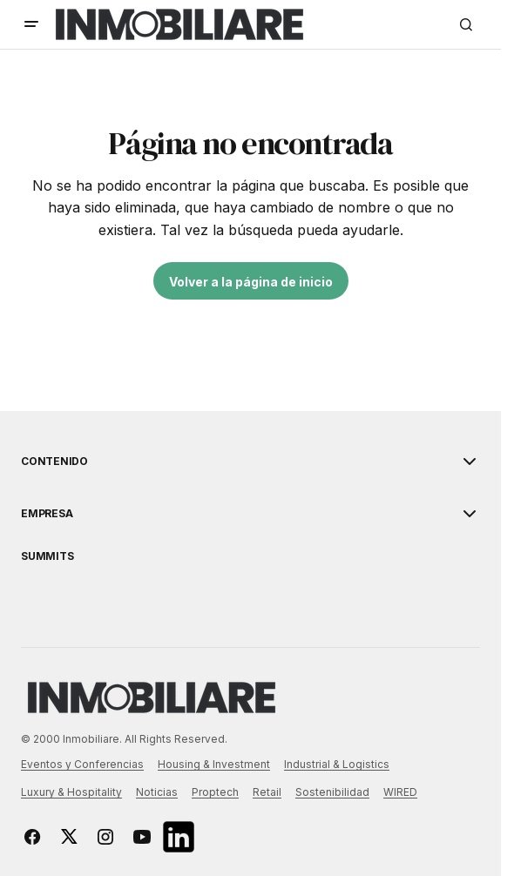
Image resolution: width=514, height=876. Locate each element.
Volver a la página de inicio (251, 281)
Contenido (54, 461)
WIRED (400, 792)
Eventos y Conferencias (82, 764)
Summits (47, 556)
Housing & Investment (214, 764)
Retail (267, 792)
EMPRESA (46, 514)
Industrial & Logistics (336, 764)
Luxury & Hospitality (71, 792)
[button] (31, 24)
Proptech (215, 792)
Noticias (157, 792)
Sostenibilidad (332, 792)
